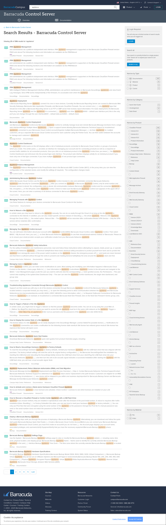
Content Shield (144, 171)
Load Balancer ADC (144, 234)
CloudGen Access (144, 296)
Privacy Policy (18, 500)
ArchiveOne (144, 353)
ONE (144, 384)
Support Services (144, 289)
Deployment (145, 257)
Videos (47, 503)
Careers (16, 503)
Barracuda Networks (23, 508)
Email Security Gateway (144, 193)
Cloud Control (144, 207)
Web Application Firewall (144, 178)
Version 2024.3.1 (145, 221)
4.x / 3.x (145, 374)
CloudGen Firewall (144, 128)
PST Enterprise (144, 391)
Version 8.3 (145, 134)
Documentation (144, 78)
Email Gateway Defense (144, 282)
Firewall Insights (144, 303)
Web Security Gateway (144, 200)
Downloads (145, 230)
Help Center (145, 161)
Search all (133, 64)
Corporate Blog (83, 514)
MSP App (144, 310)
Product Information (145, 141)
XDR (144, 241)
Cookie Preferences (119, 520)
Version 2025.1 (145, 217)
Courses (13, 505)
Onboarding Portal (144, 361)
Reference (145, 157)
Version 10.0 (145, 137)
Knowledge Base (145, 227)
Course (144, 88)
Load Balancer (144, 267)
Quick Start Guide (144, 105)
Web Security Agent (144, 325)
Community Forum (84, 507)
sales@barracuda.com (123, 510)
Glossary (48, 507)
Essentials (144, 251)
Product (144, 85)
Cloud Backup (145, 261)
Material (144, 82)
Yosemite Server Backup (144, 395)
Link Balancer (144, 332)
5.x (145, 370)
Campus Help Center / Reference (144, 154)
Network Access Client (144, 367)
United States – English (128, 2)
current (145, 364)
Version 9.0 (145, 131)
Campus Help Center (52, 514)
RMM (144, 214)
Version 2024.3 (145, 224)
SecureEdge (144, 144)
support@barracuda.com (125, 514)
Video (144, 418)
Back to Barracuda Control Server (17, 27)
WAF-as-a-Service (144, 346)
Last (33, 472)
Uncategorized (144, 108)
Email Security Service (145, 254)
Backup (144, 164)
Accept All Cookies (135, 520)
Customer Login (83, 499)
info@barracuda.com (124, 507)
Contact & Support (151, 3)
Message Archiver (144, 185)
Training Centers (23, 505)
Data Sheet (144, 111)
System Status (83, 510)
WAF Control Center (144, 274)
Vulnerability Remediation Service (144, 377)
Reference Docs (145, 244)
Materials (48, 499)
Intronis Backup (144, 339)
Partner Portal (82, 503)
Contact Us (8, 500)
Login (158, 7)
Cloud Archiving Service (145, 264)
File (144, 415)
